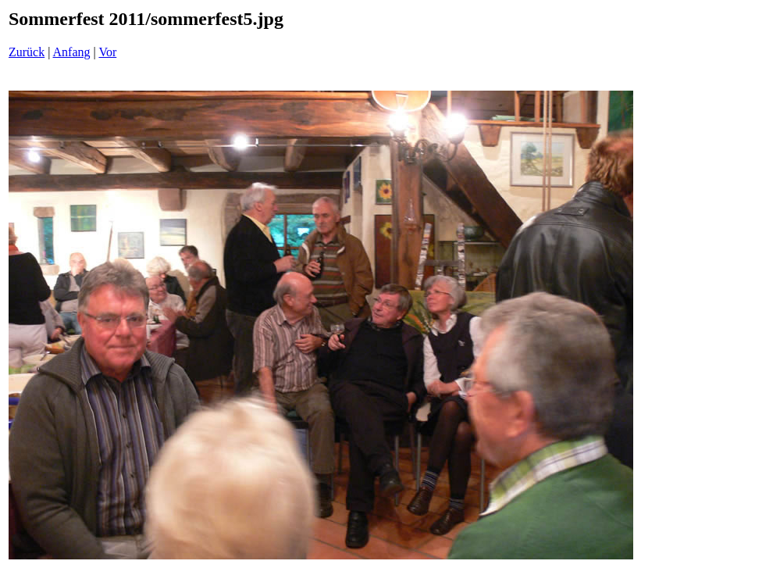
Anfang (72, 52)
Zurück (27, 52)
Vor (107, 52)
